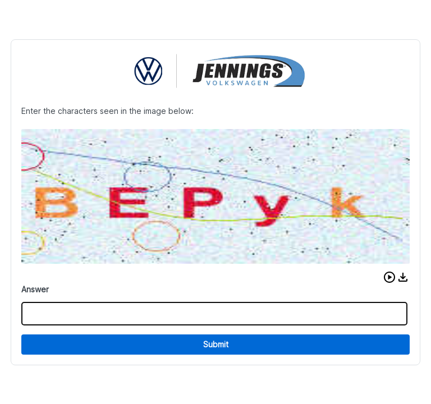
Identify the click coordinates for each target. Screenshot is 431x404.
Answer (35, 289)
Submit (215, 344)
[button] (389, 277)
